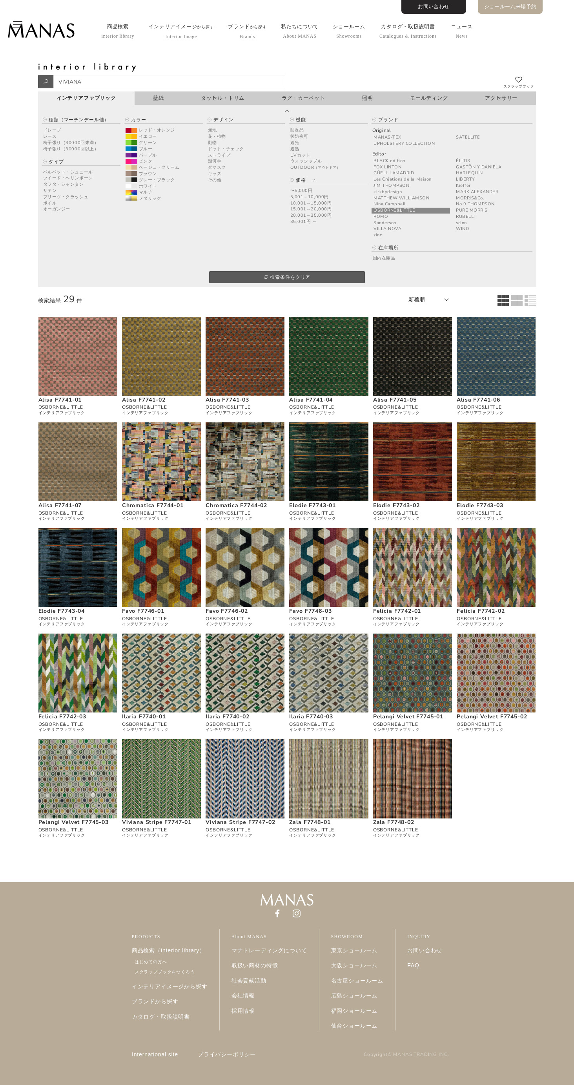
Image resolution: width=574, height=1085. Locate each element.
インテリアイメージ (181, 31)
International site (155, 1054)
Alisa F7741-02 (144, 400)
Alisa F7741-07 (60, 505)
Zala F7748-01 (309, 822)
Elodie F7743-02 (396, 505)
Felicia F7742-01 (397, 611)
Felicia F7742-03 (62, 716)
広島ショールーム (354, 995)
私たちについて (300, 31)
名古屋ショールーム (357, 980)
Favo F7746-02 (227, 611)
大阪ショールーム (354, 965)
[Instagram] (297, 913)
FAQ (413, 965)
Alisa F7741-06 (478, 400)
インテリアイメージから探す (170, 986)
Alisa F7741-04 (311, 400)
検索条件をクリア (287, 277)
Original (381, 130)
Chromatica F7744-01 (153, 505)
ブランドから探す (155, 1001)
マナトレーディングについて (269, 950)
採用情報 (243, 1011)
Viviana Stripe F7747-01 (156, 822)
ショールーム (349, 31)
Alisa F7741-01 (60, 400)
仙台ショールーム (354, 1026)
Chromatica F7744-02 (236, 505)
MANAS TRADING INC (420, 1054)
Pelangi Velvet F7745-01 (408, 716)
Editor (379, 154)
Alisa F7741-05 (395, 400)
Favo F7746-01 (143, 611)
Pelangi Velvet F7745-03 (73, 822)
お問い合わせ (433, 6)
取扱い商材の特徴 (254, 965)
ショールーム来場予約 (510, 6)
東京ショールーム (354, 950)
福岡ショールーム (354, 1011)
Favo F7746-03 (310, 611)
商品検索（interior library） (168, 950)
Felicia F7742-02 (481, 611)
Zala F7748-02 (393, 822)
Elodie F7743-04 (61, 611)
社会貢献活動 (248, 980)
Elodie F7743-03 (480, 505)
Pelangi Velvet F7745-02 (492, 716)
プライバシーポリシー (227, 1054)
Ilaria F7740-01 (144, 716)
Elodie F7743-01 (312, 505)
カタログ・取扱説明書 (408, 31)
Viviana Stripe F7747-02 (240, 822)
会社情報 (243, 995)
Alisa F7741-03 (227, 400)
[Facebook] (277, 913)
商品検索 (118, 31)
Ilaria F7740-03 (311, 716)
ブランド (247, 31)
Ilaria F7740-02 (228, 716)
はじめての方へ (151, 961)
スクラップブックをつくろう (165, 972)
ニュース (461, 31)
